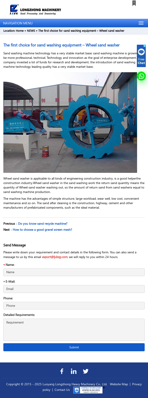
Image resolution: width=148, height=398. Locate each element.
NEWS (31, 30)
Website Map (119, 384)
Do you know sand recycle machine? (42, 223)
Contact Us (62, 389)
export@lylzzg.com (54, 257)
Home (20, 30)
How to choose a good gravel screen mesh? (42, 229)
